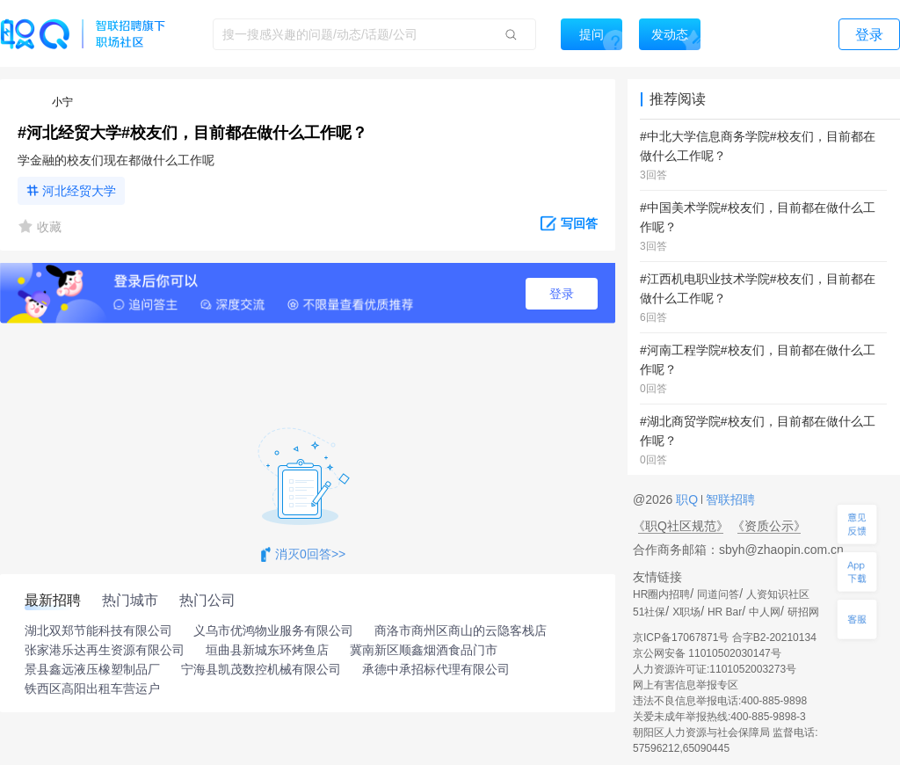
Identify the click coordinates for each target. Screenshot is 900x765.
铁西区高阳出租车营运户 (92, 688)
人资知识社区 (777, 594)
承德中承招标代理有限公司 (436, 669)
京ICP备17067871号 (681, 637)
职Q (688, 499)
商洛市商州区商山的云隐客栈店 (460, 630)
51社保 (649, 612)
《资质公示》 (769, 526)
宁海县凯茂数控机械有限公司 (261, 669)
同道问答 (718, 594)
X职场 (686, 612)
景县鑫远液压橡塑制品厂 (92, 669)
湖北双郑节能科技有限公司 (98, 630)
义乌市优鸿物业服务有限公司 (273, 630)
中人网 (764, 612)
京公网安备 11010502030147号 (707, 653)
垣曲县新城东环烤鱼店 (267, 650)
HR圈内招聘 (661, 594)
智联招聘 (728, 499)
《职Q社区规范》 (681, 526)
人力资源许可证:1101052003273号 (714, 669)
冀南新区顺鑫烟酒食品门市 (423, 650)
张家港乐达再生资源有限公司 (105, 650)
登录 (561, 294)
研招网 (803, 612)
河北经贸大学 (79, 191)
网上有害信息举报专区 (685, 685)
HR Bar (725, 612)
